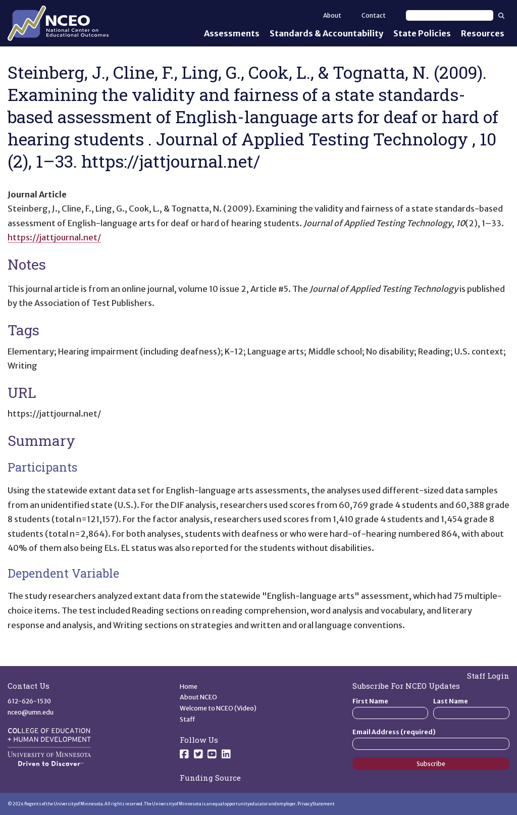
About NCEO (198, 697)
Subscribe (431, 764)
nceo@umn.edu (31, 712)
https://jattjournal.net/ (54, 237)
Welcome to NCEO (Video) (218, 708)
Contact (373, 15)
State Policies (422, 33)
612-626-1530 (29, 701)
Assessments (232, 33)
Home (188, 686)
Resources (482, 33)
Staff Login (488, 676)
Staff (187, 719)
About (332, 15)
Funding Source (210, 778)
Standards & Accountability (326, 33)
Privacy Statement (316, 803)
